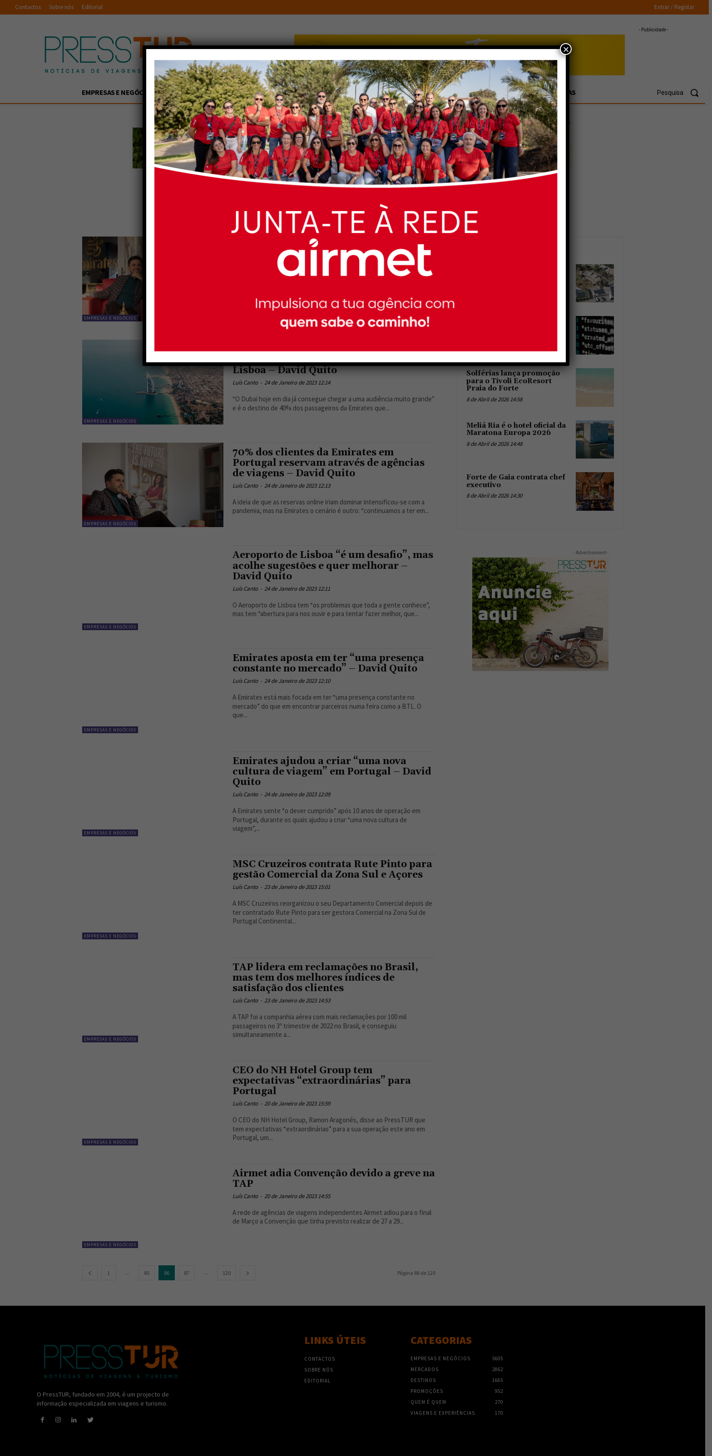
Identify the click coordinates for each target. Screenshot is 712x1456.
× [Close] (566, 49)
